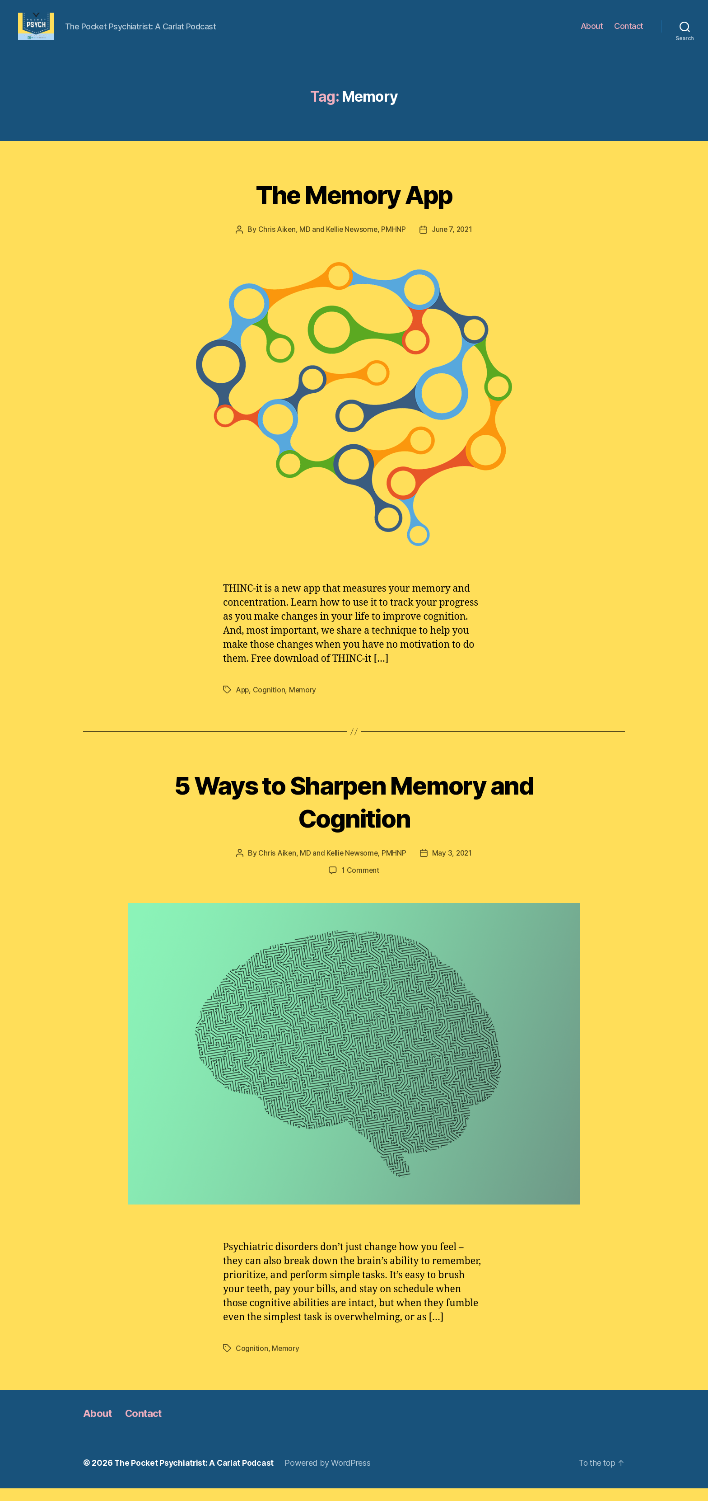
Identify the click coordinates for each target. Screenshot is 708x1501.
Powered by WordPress (330, 1475)
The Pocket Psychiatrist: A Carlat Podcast (195, 1475)
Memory (303, 702)
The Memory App (354, 206)
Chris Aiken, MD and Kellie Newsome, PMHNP (331, 242)
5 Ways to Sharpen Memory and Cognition (354, 813)
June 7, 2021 (453, 242)
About (592, 33)
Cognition (270, 702)
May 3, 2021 (453, 865)
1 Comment (360, 883)
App (243, 702)
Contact (628, 33)
